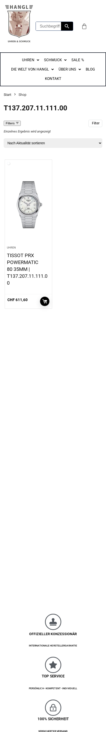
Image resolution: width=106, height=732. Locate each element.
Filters (12, 123)
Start (7, 95)
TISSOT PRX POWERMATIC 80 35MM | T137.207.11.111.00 (27, 269)
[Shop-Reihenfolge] (53, 143)
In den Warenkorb (45, 301)
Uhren (11, 247)
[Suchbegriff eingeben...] (48, 26)
